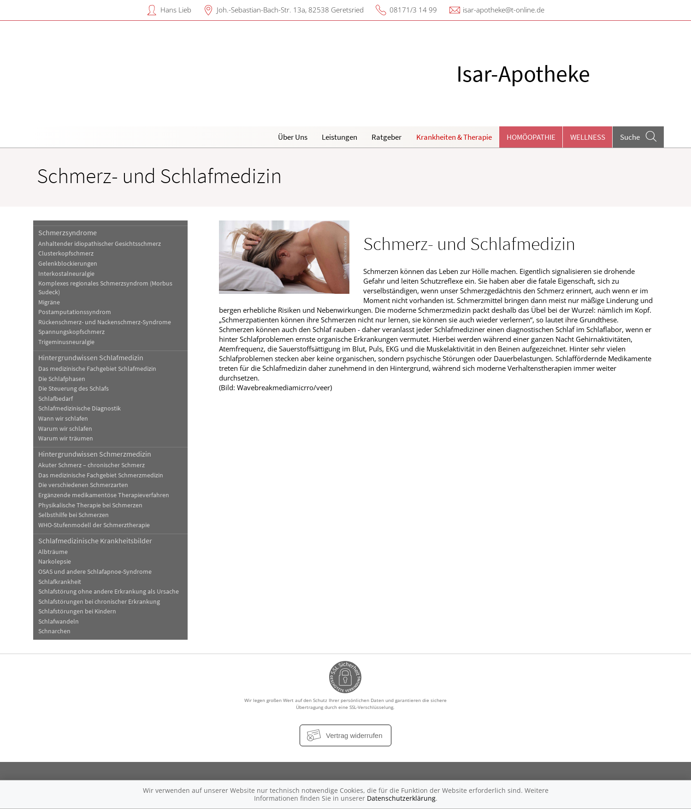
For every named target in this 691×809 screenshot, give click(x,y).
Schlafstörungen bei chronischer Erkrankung (99, 602)
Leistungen (339, 137)
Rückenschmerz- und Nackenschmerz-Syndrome (104, 322)
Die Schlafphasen (61, 379)
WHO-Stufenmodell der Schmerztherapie (94, 525)
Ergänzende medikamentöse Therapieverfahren (103, 495)
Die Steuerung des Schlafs (73, 389)
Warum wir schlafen (65, 429)
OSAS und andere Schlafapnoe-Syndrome (95, 572)
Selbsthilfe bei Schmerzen (73, 515)
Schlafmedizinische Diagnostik (79, 408)
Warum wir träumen (65, 438)
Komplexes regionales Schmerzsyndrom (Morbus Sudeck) (105, 288)
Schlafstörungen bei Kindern (77, 611)
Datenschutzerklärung (401, 798)
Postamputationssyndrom (74, 312)
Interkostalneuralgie (66, 274)
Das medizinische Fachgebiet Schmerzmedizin (100, 475)
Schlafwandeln (58, 621)
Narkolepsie (54, 561)
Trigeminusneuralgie (66, 342)
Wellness (587, 137)
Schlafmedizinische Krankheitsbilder (95, 540)
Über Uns (292, 137)
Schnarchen (54, 631)
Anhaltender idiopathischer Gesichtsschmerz (99, 244)
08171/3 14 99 (413, 9)
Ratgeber (387, 137)
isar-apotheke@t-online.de (503, 9)
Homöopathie (531, 137)
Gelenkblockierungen (67, 264)
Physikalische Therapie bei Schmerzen (90, 505)
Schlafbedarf (55, 399)
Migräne (49, 302)
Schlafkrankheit (59, 582)
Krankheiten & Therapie (454, 137)
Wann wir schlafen (63, 418)
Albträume (53, 552)
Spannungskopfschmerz (71, 332)
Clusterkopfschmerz (66, 253)
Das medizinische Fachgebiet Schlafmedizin (97, 369)
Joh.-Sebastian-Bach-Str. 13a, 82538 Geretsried (290, 9)
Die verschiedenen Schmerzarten (83, 485)
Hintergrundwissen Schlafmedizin (90, 357)
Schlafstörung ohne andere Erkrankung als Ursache (108, 591)
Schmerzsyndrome (67, 232)
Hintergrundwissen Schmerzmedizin (94, 453)
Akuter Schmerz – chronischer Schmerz (91, 465)
